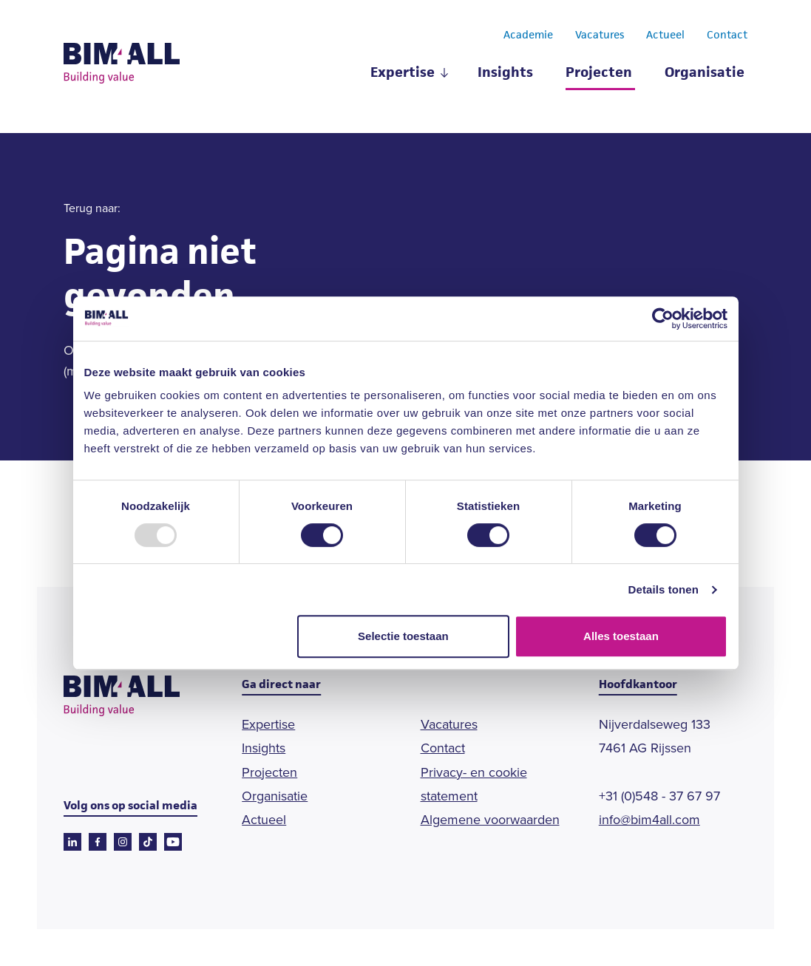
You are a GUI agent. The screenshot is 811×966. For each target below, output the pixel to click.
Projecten (599, 73)
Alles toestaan (621, 636)
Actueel (665, 35)
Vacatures (599, 35)
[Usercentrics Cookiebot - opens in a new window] (662, 318)
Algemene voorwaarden (490, 819)
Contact (727, 35)
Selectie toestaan (403, 636)
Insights (505, 73)
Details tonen (663, 589)
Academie (528, 35)
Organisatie (704, 73)
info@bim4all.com (649, 819)
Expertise (402, 73)
